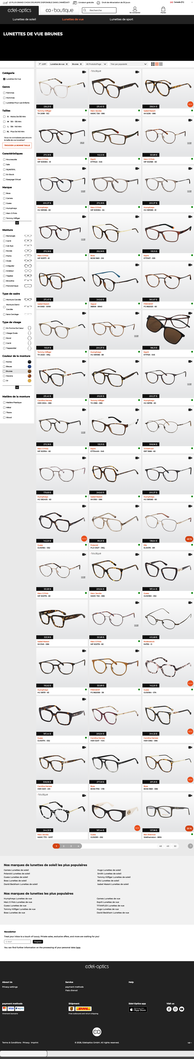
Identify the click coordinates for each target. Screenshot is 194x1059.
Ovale (17, 263)
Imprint (34, 1045)
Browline (17, 283)
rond (17, 340)
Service (69, 984)
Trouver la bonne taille (17, 147)
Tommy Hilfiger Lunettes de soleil (114, 879)
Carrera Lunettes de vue (108, 901)
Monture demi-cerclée (17, 309)
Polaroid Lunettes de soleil (17, 876)
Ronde (17, 253)
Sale (6, 167)
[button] (19, 10)
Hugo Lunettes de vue (108, 911)
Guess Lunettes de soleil (16, 879)
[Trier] (129, 66)
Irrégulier (17, 268)
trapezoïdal (17, 350)
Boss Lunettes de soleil (15, 883)
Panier (163, 13)
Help (131, 984)
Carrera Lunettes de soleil (16, 872)
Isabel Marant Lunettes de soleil (113, 886)
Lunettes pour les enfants (16, 105)
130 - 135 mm (12, 124)
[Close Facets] (17, 66)
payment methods (74, 989)
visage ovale (17, 335)
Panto (17, 258)
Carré (17, 243)
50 (175, 848)
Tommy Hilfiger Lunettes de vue (19, 911)
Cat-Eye (17, 248)
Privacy (26, 1045)
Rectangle (17, 238)
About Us (7, 984)
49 (168, 848)
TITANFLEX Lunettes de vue (110, 908)
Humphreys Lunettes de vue (18, 901)
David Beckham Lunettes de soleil (21, 886)
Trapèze (17, 278)
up (190, 1045)
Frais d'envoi (71, 993)
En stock (8, 177)
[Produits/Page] (96, 66)
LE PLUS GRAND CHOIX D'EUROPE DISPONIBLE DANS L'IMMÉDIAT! (39, 2)
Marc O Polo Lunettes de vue (18, 904)
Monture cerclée (17, 302)
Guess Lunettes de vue (15, 908)
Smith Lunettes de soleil (109, 876)
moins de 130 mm (14, 119)
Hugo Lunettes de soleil (109, 872)
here (78, 950)
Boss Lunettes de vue (14, 915)
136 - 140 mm (12, 128)
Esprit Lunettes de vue (108, 904)
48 (160, 848)
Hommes (9, 100)
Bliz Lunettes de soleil (108, 883)
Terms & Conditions (11, 1045)
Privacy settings (10, 989)
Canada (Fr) (179, 2)
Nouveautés (10, 162)
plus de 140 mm (14, 133)
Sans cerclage (17, 316)
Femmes (8, 95)
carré (17, 345)
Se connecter (135, 13)
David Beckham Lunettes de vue (113, 915)
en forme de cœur (17, 330)
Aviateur (17, 273)
